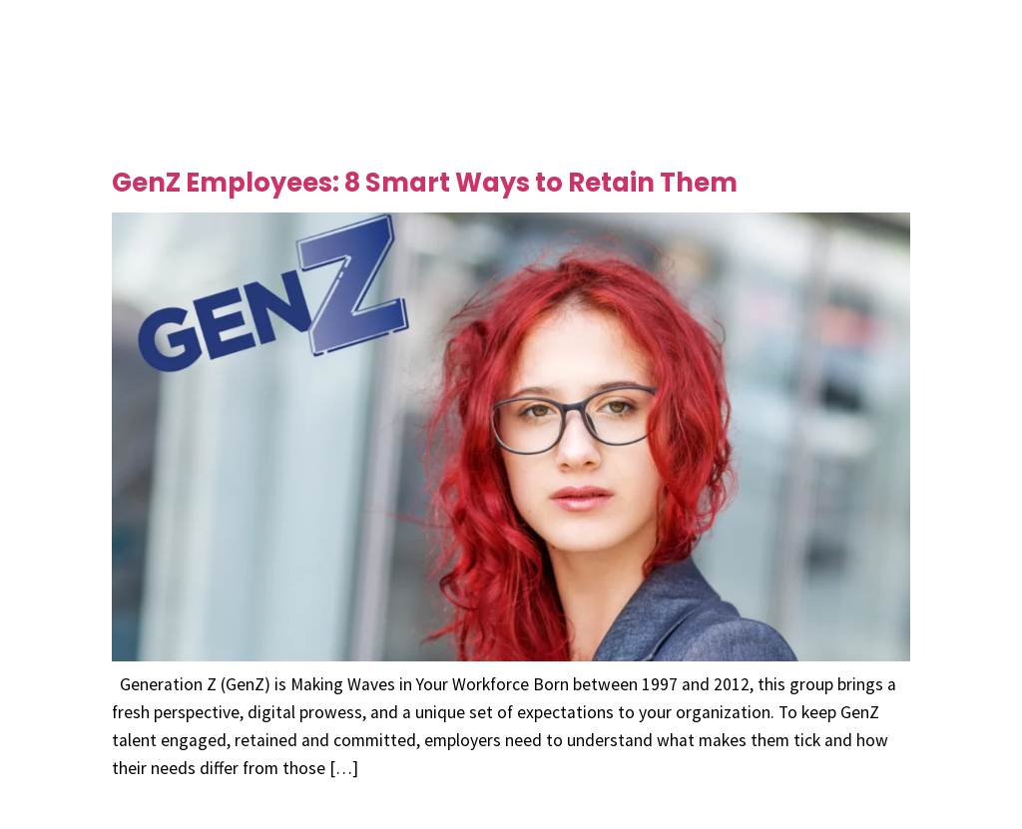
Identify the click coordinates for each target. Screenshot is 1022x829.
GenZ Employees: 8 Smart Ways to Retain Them (425, 183)
